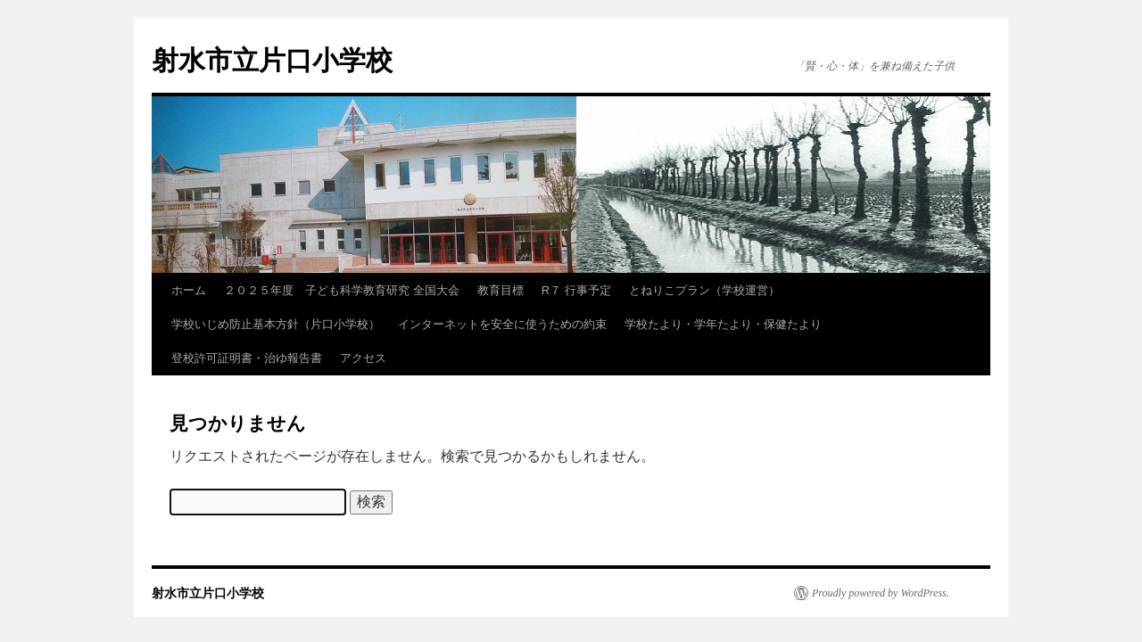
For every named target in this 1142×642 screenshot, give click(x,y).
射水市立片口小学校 (272, 60)
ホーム (188, 290)
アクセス (363, 358)
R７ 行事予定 (576, 290)
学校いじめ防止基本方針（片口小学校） (275, 324)
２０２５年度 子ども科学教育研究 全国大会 (341, 290)
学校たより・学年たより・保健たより (723, 324)
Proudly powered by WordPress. (880, 593)
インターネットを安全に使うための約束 (502, 324)
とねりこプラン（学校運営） (704, 290)
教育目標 (500, 290)
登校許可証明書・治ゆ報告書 (246, 358)
